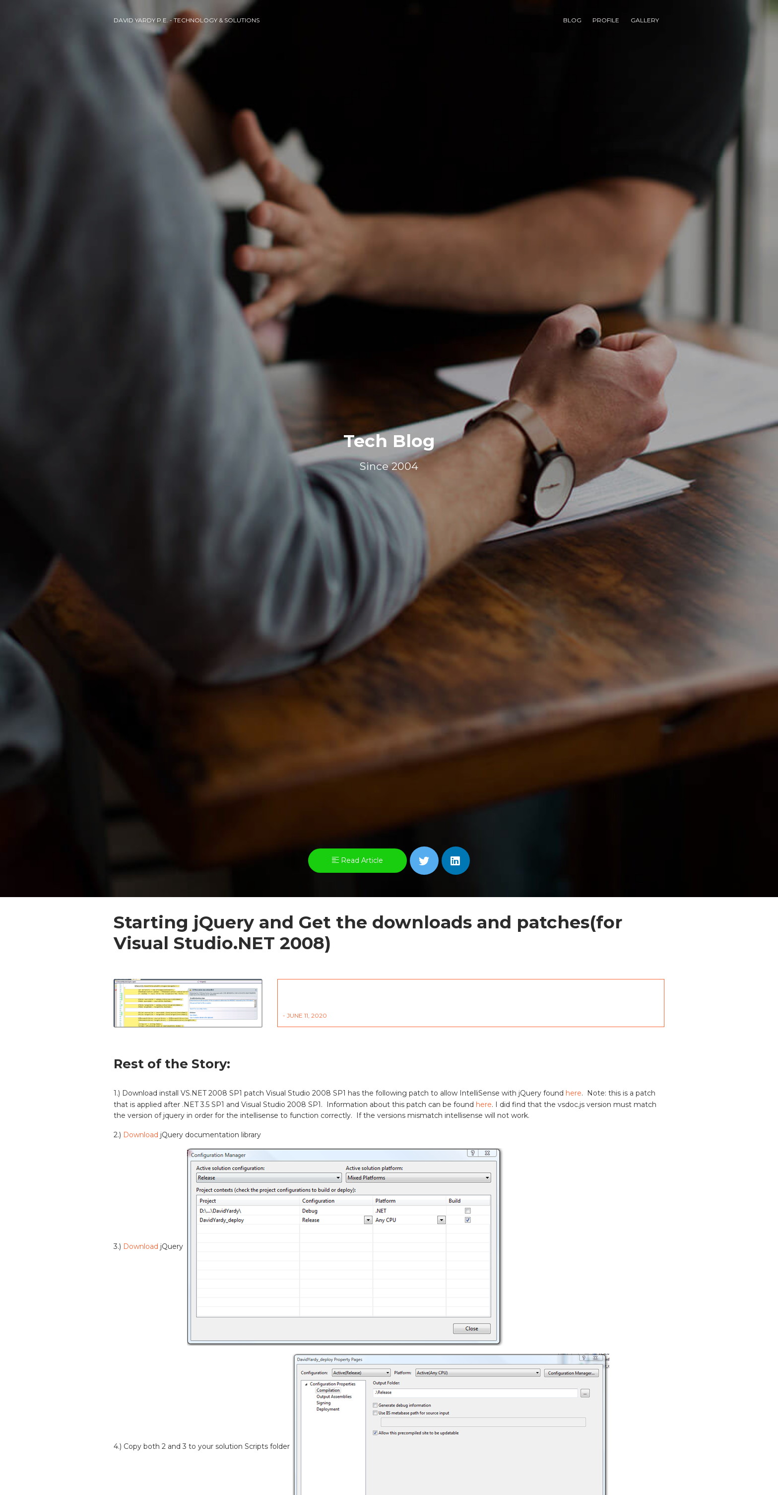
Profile (605, 20)
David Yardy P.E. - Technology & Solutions (186, 20)
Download (140, 1134)
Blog (572, 20)
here (574, 1093)
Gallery (645, 20)
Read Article (357, 860)
